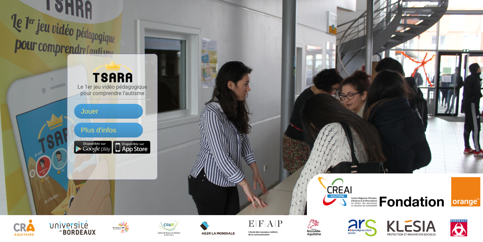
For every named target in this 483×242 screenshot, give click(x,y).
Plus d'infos (98, 130)
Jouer (89, 111)
